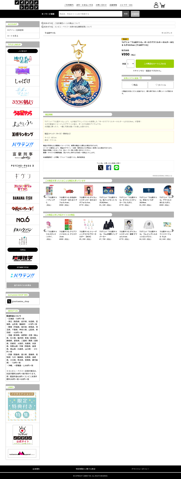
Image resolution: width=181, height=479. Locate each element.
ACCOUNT (12, 24)
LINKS (10, 387)
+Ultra (22, 250)
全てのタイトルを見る (22, 285)
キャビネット (167, 32)
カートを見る (12, 35)
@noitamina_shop (18, 301)
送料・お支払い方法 (84, 5)
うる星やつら (50, 32)
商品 (135, 85)
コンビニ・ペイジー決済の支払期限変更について (73, 26)
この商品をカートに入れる (155, 64)
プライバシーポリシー (140, 469)
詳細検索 (135, 14)
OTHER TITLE (22, 267)
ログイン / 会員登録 (15, 30)
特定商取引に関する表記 (85, 469)
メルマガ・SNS (126, 5)
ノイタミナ (22, 51)
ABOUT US (13, 310)
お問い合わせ (101, 5)
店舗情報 (113, 5)
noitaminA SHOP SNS (18, 295)
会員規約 (36, 469)
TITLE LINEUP (14, 44)
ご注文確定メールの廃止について (67, 23)
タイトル (161, 85)
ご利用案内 (69, 5)
